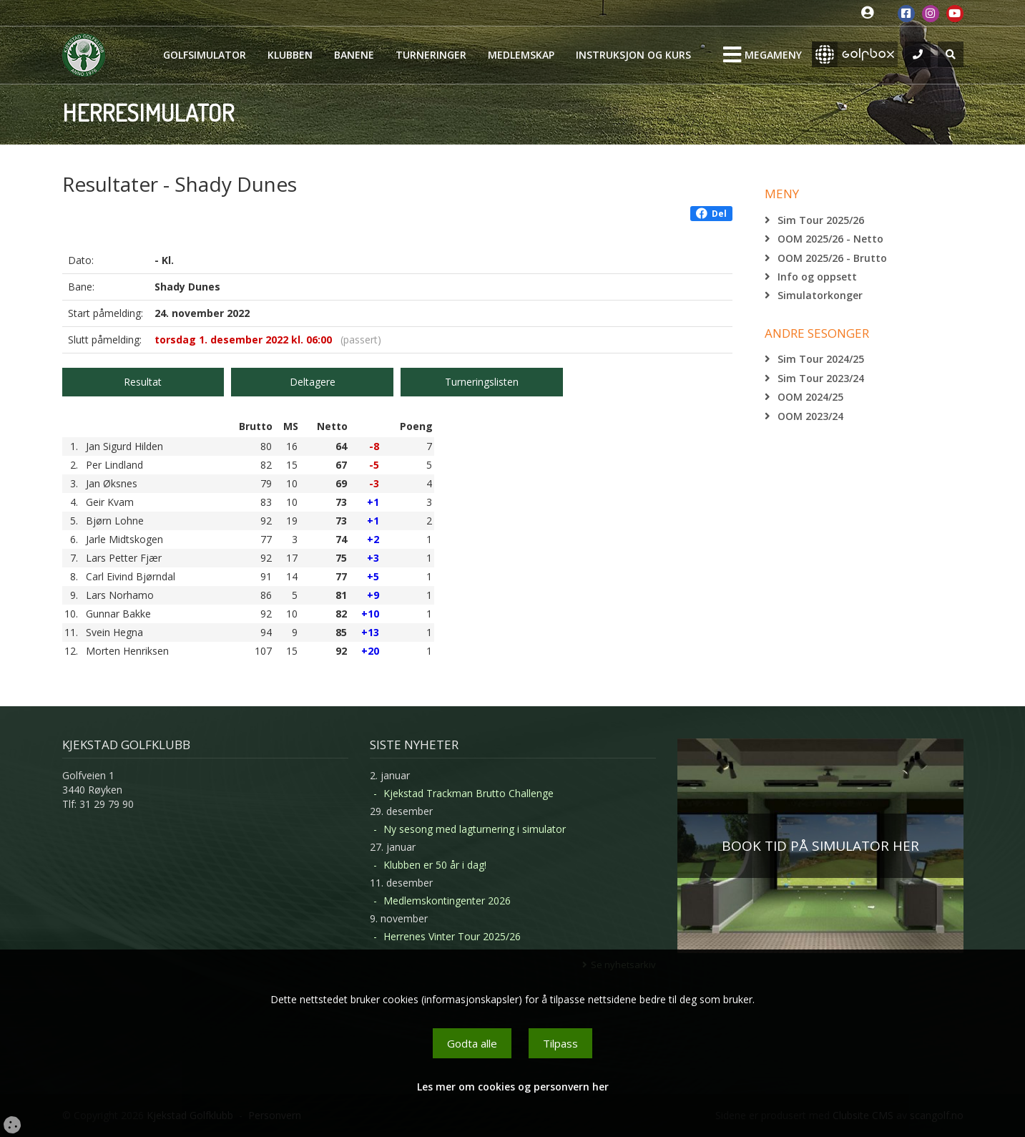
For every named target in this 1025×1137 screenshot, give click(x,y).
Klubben (290, 55)
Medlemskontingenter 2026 (447, 900)
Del (711, 214)
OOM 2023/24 (810, 416)
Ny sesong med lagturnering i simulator (474, 829)
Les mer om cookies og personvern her (513, 1086)
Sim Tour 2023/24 (821, 378)
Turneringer (431, 55)
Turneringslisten (482, 382)
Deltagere (312, 382)
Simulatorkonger (820, 295)
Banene (354, 55)
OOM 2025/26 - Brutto (832, 258)
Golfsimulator (204, 55)
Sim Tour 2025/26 (821, 220)
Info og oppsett (817, 276)
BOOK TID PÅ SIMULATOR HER (820, 845)
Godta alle (472, 1043)
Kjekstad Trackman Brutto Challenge (468, 793)
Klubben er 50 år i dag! (434, 865)
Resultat (143, 382)
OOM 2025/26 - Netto (830, 238)
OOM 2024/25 (810, 397)
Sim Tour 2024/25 (821, 359)
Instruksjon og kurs (633, 55)
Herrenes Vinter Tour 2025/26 (452, 936)
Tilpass (560, 1043)
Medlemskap (521, 55)
